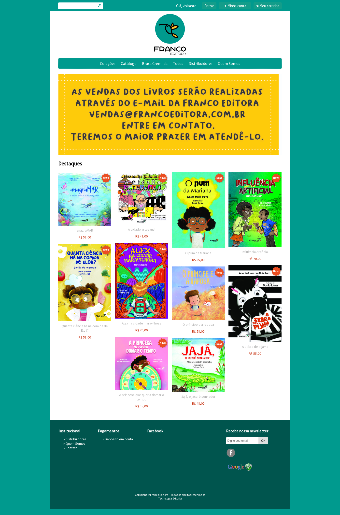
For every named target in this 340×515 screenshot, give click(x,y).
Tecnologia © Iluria (170, 498)
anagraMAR (85, 230)
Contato (71, 448)
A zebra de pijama (255, 346)
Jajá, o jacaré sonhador (198, 396)
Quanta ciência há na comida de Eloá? (85, 328)
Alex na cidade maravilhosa (141, 323)
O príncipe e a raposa (198, 324)
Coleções (107, 63)
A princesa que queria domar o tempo (141, 397)
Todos (178, 63)
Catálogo (129, 63)
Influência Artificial (255, 252)
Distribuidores (200, 63)
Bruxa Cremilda (155, 63)
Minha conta (236, 5)
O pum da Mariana (198, 253)
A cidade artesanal (141, 229)
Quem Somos (229, 63)
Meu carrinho (269, 5)
